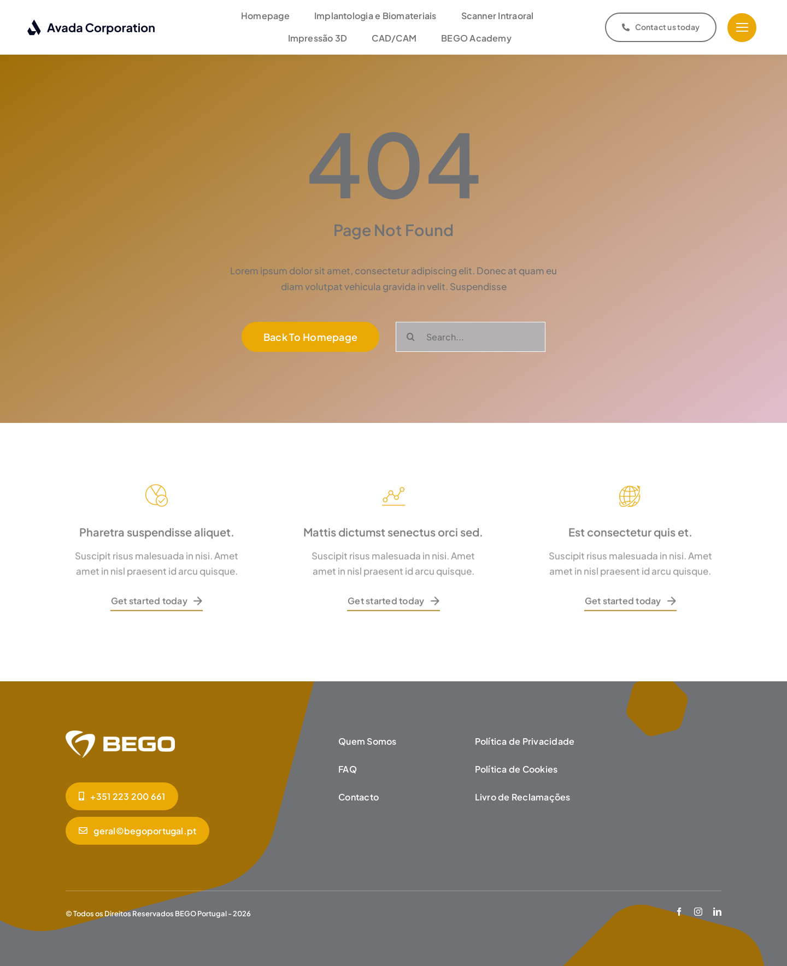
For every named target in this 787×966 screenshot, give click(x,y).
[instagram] (698, 909)
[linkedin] (717, 909)
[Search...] (470, 334)
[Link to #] (741, 26)
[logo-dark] (91, 22)
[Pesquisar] (411, 334)
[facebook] (679, 909)
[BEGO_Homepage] (120, 732)
